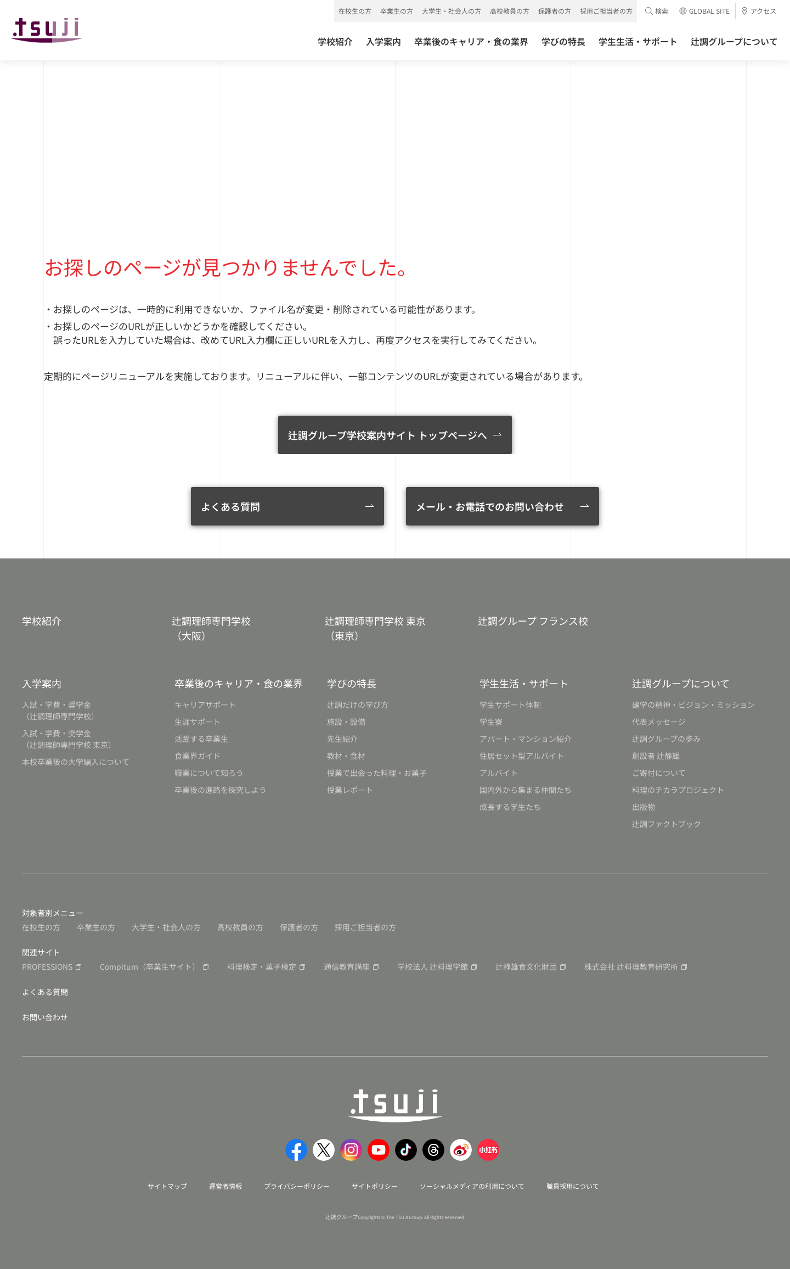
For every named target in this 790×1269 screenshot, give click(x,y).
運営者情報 (225, 1185)
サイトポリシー (375, 1185)
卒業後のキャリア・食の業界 (238, 683)
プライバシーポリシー (297, 1185)
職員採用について (572, 1185)
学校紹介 (41, 620)
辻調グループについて (681, 683)
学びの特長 (351, 683)
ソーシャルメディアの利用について (472, 1185)
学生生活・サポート (523, 683)
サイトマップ (167, 1185)
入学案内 (41, 683)
